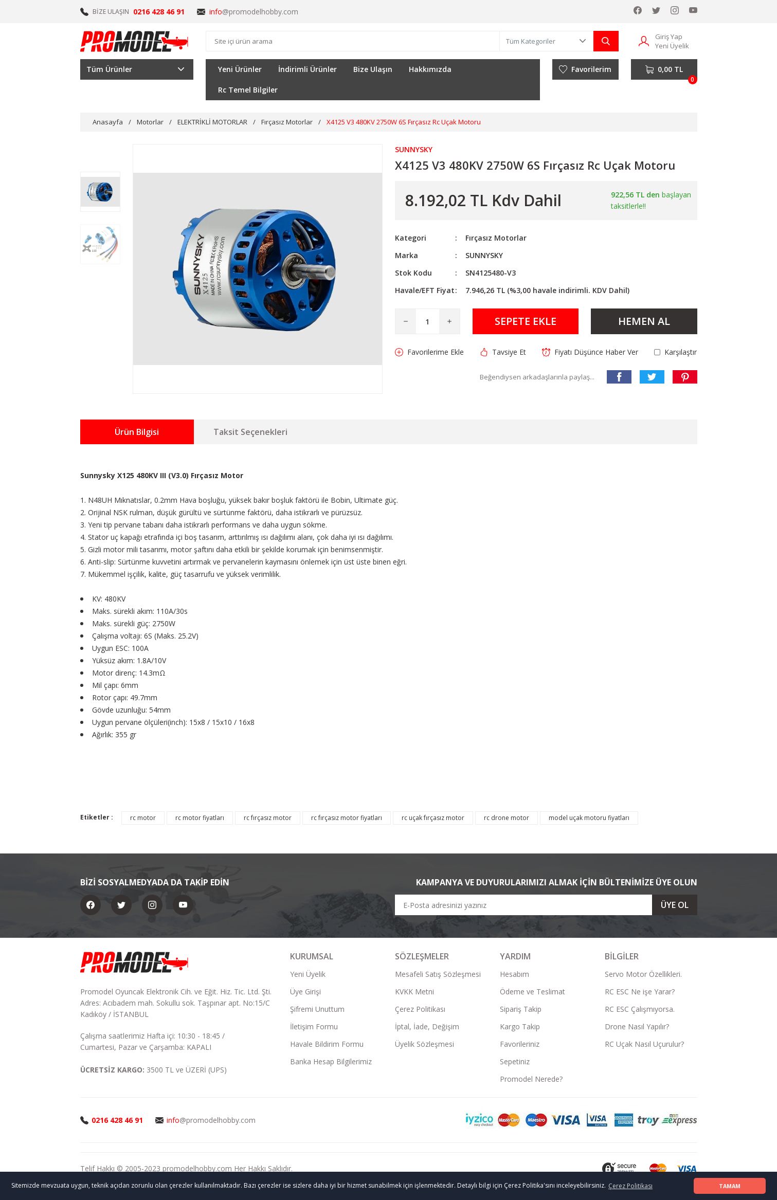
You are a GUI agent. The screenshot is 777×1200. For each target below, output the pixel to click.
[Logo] (134, 41)
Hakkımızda (430, 69)
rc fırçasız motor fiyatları (346, 817)
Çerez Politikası (420, 1009)
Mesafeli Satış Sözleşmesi (438, 974)
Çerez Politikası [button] (630, 1185)
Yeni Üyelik (308, 974)
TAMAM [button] (729, 1186)
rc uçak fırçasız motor (433, 817)
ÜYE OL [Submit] (675, 905)
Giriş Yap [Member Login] (668, 36)
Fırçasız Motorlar (496, 238)
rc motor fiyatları (199, 817)
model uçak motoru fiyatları (589, 817)
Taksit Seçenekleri (250, 432)
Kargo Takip (520, 1026)
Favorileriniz (519, 1044)
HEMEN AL (644, 321)
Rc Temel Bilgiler (248, 90)
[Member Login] (644, 40)
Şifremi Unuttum (317, 1009)
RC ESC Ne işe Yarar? (640, 991)
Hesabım (514, 974)
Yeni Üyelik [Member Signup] (672, 45)
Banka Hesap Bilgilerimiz (331, 1061)
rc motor (143, 817)
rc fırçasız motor (268, 817)
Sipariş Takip (520, 1009)
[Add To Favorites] (429, 352)
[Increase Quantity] (449, 321)
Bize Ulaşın (372, 69)
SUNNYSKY (484, 255)
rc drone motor (506, 817)
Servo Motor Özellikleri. (643, 974)
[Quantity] (427, 321)
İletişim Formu (314, 1026)
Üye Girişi (305, 991)
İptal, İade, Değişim (427, 1026)
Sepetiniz (515, 1061)
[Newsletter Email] (546, 905)
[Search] (352, 41)
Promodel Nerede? (531, 1079)
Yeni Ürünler (240, 69)
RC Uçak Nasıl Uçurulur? (644, 1044)
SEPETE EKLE (525, 321)
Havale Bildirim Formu (327, 1044)
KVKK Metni (414, 991)
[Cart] (664, 69)
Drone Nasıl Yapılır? (637, 1026)
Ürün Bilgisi (137, 432)
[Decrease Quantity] (405, 321)
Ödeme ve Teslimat (532, 991)
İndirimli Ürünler (307, 69)
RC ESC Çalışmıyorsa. (640, 1009)
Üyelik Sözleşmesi (424, 1044)
